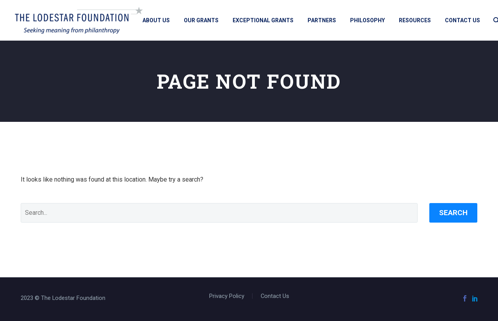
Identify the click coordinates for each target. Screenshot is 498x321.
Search (453, 212)
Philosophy (367, 20)
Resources (415, 20)
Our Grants (201, 20)
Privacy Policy (226, 296)
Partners (322, 20)
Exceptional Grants (263, 20)
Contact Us (462, 20)
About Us (156, 20)
